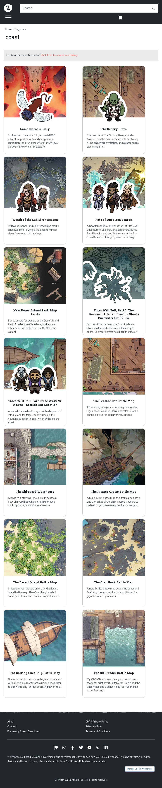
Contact (11, 726)
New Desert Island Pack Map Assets (42, 291)
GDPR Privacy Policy (97, 721)
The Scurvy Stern (120, 110)
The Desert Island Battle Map (42, 563)
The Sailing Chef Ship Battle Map (42, 654)
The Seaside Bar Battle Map (120, 382)
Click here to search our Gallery (59, 55)
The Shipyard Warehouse (42, 472)
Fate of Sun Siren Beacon (120, 200)
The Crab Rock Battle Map (120, 563)
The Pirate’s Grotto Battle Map (120, 472)
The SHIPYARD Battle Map (120, 654)
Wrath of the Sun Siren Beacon (42, 200)
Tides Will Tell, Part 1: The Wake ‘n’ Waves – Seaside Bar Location (42, 382)
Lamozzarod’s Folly (42, 110)
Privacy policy (93, 726)
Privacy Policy (78, 761)
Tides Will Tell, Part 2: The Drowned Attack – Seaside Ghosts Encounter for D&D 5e (120, 291)
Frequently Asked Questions (23, 731)
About (10, 721)
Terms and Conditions (98, 731)
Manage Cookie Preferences (139, 769)
